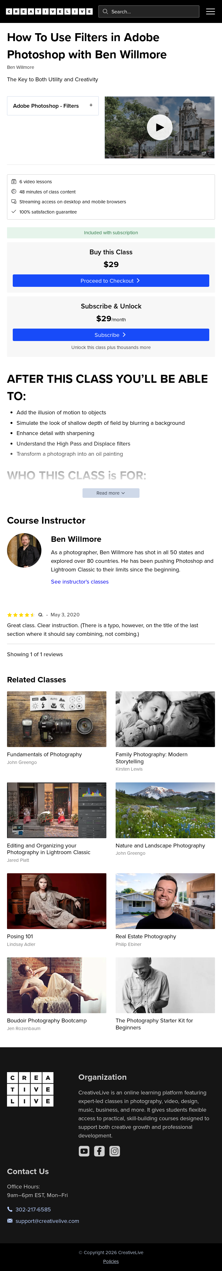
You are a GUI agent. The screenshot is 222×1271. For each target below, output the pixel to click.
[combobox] (149, 11)
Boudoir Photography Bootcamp (47, 1020)
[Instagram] (114, 1151)
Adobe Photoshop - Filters (46, 106)
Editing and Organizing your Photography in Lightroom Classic (48, 848)
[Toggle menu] (210, 11)
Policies (111, 1261)
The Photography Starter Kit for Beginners (154, 1023)
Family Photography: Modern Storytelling (152, 757)
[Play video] (159, 127)
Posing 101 (20, 936)
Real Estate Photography (146, 936)
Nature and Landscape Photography (160, 845)
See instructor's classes (80, 581)
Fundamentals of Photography (44, 754)
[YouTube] (84, 1151)
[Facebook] (99, 1151)
